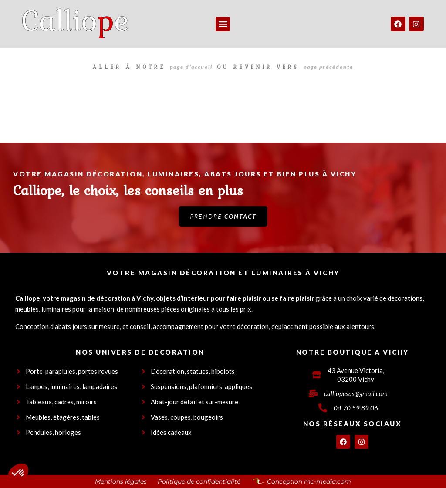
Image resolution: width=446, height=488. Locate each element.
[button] (223, 24)
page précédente (328, 67)
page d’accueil (191, 67)
